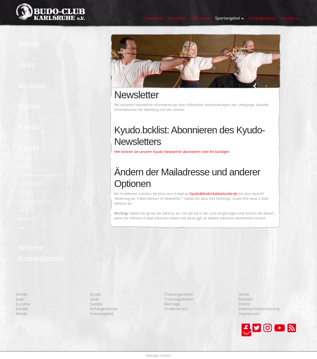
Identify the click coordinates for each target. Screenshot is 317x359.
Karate (29, 106)
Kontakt (245, 299)
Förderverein (176, 308)
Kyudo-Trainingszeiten (35, 201)
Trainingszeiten (178, 294)
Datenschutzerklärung (259, 308)
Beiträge (172, 304)
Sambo (96, 304)
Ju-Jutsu (32, 85)
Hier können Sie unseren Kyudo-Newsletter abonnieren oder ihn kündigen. (172, 151)
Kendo (28, 127)
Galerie (23, 210)
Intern (244, 304)
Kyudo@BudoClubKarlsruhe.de (213, 193)
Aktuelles (25, 166)
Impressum (248, 313)
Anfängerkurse (103, 308)
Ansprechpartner (30, 183)
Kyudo (28, 148)
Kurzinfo (24, 157)
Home (243, 294)
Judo (26, 65)
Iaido (94, 299)
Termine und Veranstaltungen (40, 175)
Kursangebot (101, 313)
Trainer (23, 192)
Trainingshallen (178, 299)
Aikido (28, 44)
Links (22, 227)
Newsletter (26, 219)
